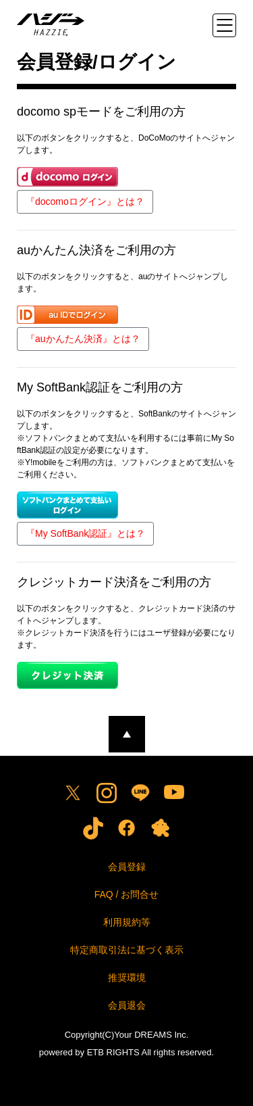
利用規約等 (126, 922)
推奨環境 (127, 977)
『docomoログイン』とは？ (85, 201)
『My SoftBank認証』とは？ (85, 533)
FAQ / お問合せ (126, 894)
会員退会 (127, 1005)
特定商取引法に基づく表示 (127, 949)
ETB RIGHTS (113, 1052)
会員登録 (127, 866)
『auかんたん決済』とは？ (83, 338)
